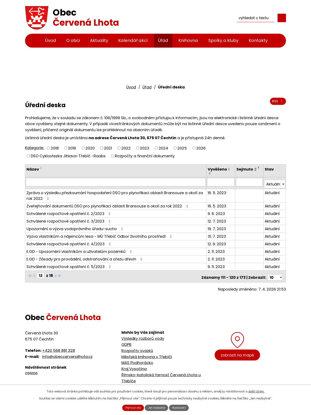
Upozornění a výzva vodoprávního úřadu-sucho (76, 226)
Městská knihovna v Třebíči (146, 352)
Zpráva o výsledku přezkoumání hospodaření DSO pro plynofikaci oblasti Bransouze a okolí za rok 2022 (115, 193)
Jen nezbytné (157, 407)
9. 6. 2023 (217, 211)
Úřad (163, 40)
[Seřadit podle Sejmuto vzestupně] (259, 167)
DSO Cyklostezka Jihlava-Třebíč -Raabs (68, 156)
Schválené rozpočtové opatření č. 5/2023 (69, 264)
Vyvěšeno (219, 169)
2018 (55, 148)
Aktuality (99, 40)
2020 (90, 148)
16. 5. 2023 (217, 190)
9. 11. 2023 (216, 264)
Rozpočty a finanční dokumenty (145, 156)
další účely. (256, 390)
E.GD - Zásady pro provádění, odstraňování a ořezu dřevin (85, 256)
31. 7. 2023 (217, 234)
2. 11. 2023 (216, 249)
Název (33, 169)
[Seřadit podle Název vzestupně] (41, 167)
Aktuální (272, 190)
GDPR (126, 340)
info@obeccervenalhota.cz (67, 352)
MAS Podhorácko (137, 358)
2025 (182, 148)
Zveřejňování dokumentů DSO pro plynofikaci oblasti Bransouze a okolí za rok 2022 (108, 203)
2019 (72, 148)
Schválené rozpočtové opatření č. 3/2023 (69, 219)
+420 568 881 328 (58, 346)
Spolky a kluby (223, 40)
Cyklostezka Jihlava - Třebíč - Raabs (156, 383)
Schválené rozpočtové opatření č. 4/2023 (69, 241)
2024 (163, 148)
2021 (108, 148)
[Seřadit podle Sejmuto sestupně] (259, 169)
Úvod (50, 40)
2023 (144, 148)
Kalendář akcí (133, 40)
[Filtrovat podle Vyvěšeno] (221, 182)
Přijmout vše (129, 407)
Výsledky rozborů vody (142, 334)
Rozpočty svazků (137, 346)
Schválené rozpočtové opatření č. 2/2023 (69, 211)
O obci (73, 40)
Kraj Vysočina (134, 364)
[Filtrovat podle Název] (116, 182)
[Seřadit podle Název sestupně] (41, 169)
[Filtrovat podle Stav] (274, 182)
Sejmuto (247, 169)
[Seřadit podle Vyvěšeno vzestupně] (210, 173)
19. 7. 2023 (217, 226)
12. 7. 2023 (217, 219)
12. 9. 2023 (217, 241)
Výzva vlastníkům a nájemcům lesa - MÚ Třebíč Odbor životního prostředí (100, 234)
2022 (126, 148)
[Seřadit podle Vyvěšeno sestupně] (210, 174)
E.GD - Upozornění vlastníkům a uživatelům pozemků (80, 249)
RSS (277, 103)
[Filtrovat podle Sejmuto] (250, 182)
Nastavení (184, 407)
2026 (201, 148)
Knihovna (188, 40)
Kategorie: (34, 147)
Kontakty (258, 40)
